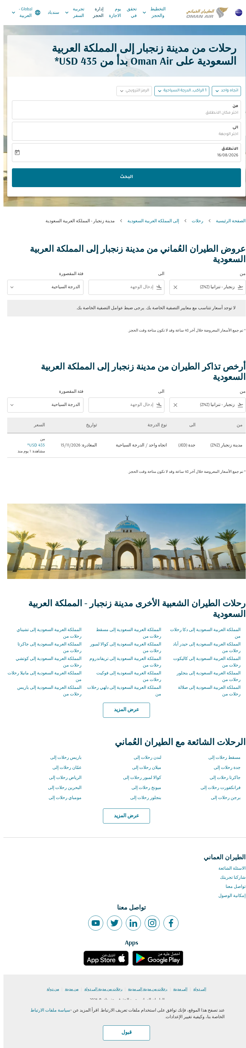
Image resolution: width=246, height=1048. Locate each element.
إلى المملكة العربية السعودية (150, 221)
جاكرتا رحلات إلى (221, 777)
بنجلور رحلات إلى (142, 798)
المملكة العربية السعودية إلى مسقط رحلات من (125, 633)
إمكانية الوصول (228, 896)
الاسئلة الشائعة (228, 868)
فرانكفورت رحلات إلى (217, 788)
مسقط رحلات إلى (221, 757)
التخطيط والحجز (149, 12)
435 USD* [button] (72, 62)
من (232, 106)
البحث (123, 177)
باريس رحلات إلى (62, 757)
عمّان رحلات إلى (63, 767)
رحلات (194, 221)
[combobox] (208, 287)
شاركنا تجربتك (229, 877)
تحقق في (128, 12)
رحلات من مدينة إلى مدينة (144, 989)
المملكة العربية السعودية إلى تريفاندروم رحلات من (122, 662)
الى (232, 128)
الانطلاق (226, 149)
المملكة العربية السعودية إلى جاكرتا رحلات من (46, 647)
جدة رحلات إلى (223, 767)
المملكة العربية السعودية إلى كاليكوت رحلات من (203, 662)
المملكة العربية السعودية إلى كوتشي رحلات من (45, 662)
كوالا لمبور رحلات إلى (139, 777)
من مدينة (68, 989)
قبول (123, 1032)
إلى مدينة (177, 989)
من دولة (49, 989)
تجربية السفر (69, 12)
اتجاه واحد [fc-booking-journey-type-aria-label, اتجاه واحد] (226, 91)
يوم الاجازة (111, 12)
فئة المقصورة (68, 274)
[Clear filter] (171, 287)
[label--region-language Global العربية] (22, 12)
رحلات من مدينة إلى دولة (100, 989)
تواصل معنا (232, 886)
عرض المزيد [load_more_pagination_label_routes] (123, 709)
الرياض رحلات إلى (61, 777)
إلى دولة (196, 989)
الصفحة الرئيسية (227, 221)
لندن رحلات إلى (144, 757)
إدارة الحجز (94, 12)
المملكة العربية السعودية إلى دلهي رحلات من (121, 691)
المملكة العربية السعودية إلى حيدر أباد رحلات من (203, 647)
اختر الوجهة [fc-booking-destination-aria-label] (225, 134)
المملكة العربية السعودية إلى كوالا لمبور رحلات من (122, 647)
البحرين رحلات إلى (61, 788)
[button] (178, 91)
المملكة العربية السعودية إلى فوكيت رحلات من (125, 676)
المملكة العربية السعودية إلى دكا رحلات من (202, 633)
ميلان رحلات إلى (143, 767)
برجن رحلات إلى (222, 798)
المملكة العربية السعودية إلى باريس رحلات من (46, 691)
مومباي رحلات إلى (61, 798)
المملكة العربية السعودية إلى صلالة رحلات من (205, 691)
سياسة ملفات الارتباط (47, 1010)
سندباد (50, 12)
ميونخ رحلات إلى (143, 788)
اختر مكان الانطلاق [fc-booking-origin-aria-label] (218, 113)
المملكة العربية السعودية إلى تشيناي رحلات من (45, 633)
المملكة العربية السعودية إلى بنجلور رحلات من (205, 676)
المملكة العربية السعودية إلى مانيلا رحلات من (41, 676)
